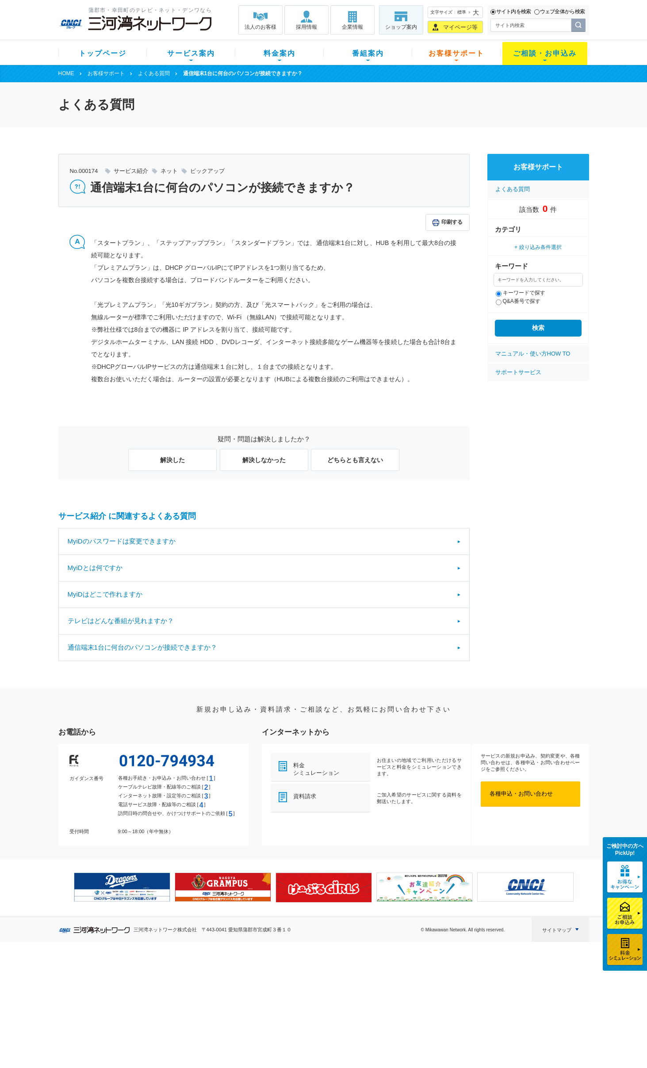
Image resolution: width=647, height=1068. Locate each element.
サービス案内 (191, 53)
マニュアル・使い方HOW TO (532, 353)
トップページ (102, 53)
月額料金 (236, 988)
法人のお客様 (260, 27)
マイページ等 (460, 27)
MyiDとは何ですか (95, 567)
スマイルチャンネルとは (322, 977)
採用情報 (306, 27)
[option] (122, 887)
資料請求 (304, 796)
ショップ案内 (401, 27)
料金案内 (279, 53)
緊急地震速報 (176, 1023)
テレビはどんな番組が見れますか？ (121, 620)
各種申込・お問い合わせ (521, 793)
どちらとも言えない (355, 459)
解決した (172, 459)
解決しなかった (264, 459)
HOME (66, 73)
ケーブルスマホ (179, 1011)
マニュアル (370, 988)
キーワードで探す (520, 293)
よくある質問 (154, 73)
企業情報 (352, 27)
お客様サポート (456, 53)
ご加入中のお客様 (117, 988)
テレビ (167, 977)
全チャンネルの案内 (316, 1008)
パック (233, 1011)
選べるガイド (111, 1000)
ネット (167, 988)
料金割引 (236, 1000)
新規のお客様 (111, 977)
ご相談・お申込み (545, 53)
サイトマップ (556, 930)
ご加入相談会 (439, 1000)
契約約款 (170, 1046)
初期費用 (236, 977)
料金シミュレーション (316, 769)
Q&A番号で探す (518, 301)
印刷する (452, 222)
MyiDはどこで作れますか (105, 594)
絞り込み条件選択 (540, 247)
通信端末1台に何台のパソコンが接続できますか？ (142, 647)
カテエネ (170, 1034)
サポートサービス (518, 372)
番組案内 (368, 53)
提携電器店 (436, 988)
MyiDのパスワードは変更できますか (122, 541)
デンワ (167, 1000)
